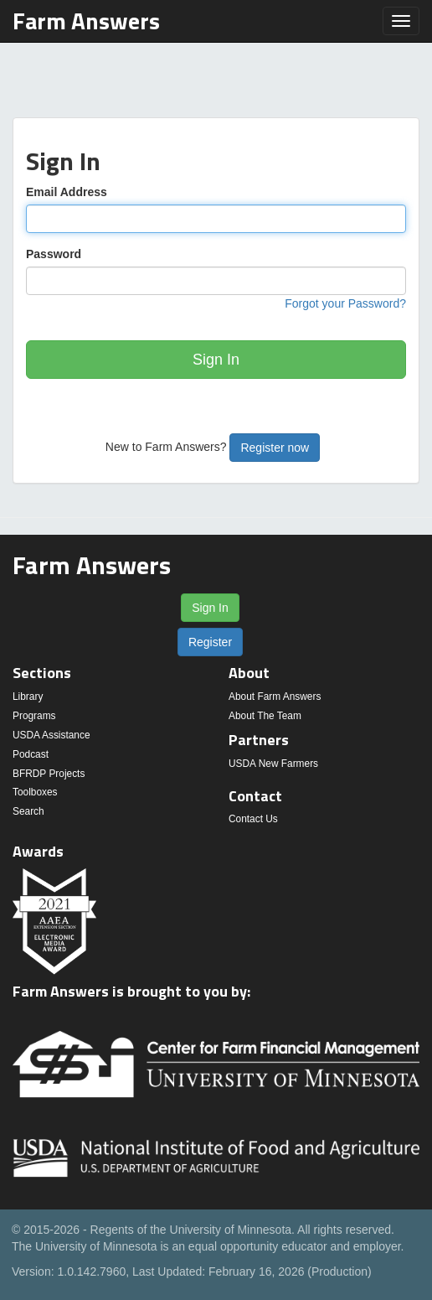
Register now (274, 447)
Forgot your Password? (345, 303)
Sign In (216, 359)
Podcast (31, 754)
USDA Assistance (51, 735)
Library (28, 696)
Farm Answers (86, 21)
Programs (34, 716)
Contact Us (253, 819)
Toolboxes (35, 792)
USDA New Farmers (273, 763)
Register (210, 642)
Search (28, 811)
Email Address (66, 192)
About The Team (265, 716)
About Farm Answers (275, 696)
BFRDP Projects (49, 773)
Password (53, 254)
